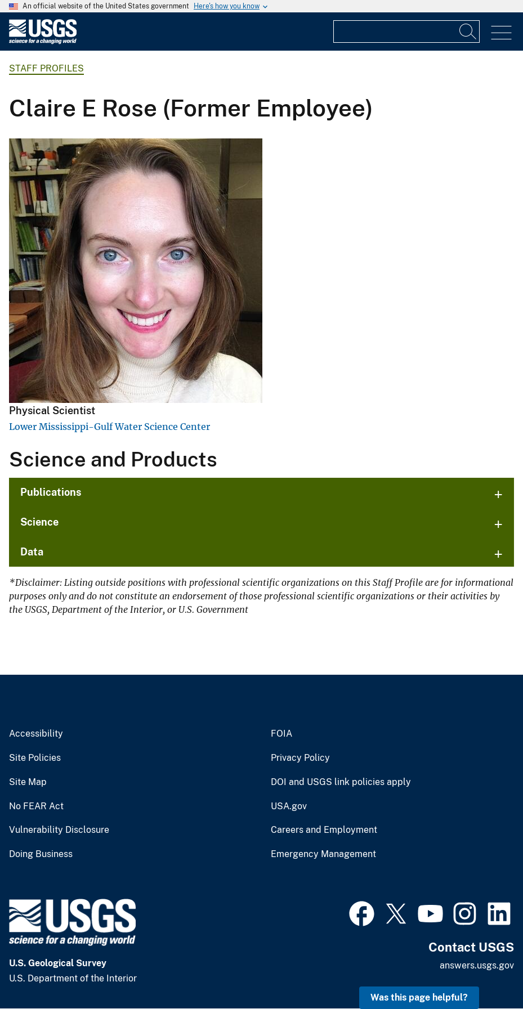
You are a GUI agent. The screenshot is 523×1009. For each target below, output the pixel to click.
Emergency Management (323, 854)
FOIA (281, 734)
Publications (51, 492)
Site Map (28, 782)
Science (39, 522)
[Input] (406, 31)
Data (31, 552)
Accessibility (36, 734)
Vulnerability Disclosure (59, 830)
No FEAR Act (36, 806)
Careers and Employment (324, 830)
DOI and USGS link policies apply (341, 782)
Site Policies (35, 758)
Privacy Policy (300, 758)
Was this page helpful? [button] (419, 997)
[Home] (43, 41)
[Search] (468, 31)
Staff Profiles (46, 68)
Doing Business (41, 854)
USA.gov (289, 806)
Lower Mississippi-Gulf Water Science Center (109, 426)
